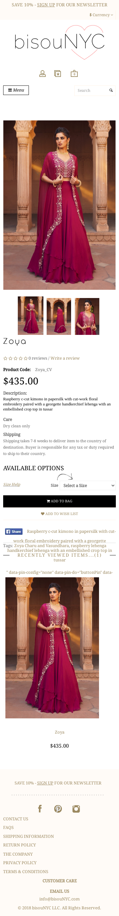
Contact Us (15, 819)
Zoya (59, 732)
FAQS (8, 827)
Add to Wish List (59, 514)
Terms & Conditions (25, 871)
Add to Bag (59, 501)
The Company (18, 854)
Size (54, 485)
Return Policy (19, 845)
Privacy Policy (19, 862)
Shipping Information (28, 836)
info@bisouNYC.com (59, 899)
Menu (16, 90)
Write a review (65, 358)
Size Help (11, 484)
